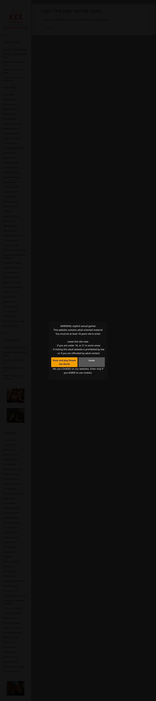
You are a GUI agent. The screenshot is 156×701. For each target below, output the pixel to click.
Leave (91, 360)
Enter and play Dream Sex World (64, 362)
